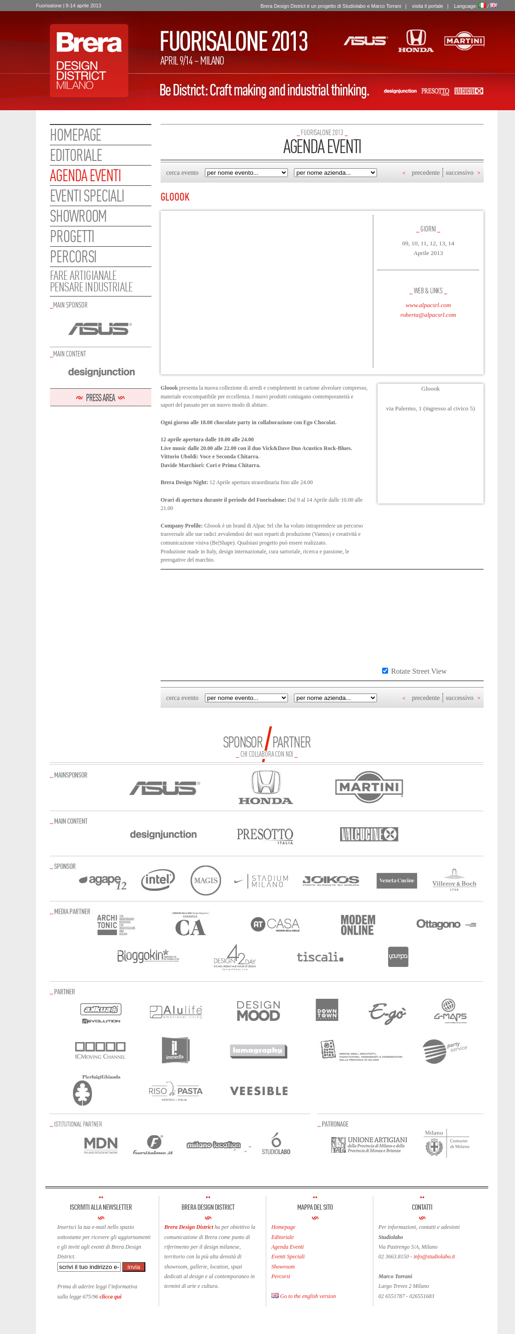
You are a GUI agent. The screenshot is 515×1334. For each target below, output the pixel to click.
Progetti (72, 236)
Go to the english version (303, 1296)
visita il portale (427, 6)
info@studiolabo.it (434, 1256)
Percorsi (73, 256)
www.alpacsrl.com (428, 305)
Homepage (75, 134)
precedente (426, 172)
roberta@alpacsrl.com (428, 314)
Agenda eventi (85, 175)
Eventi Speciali (288, 1256)
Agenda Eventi (287, 1247)
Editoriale (76, 155)
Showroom (78, 215)
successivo (459, 172)
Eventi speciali (87, 195)
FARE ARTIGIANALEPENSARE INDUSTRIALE (91, 281)
